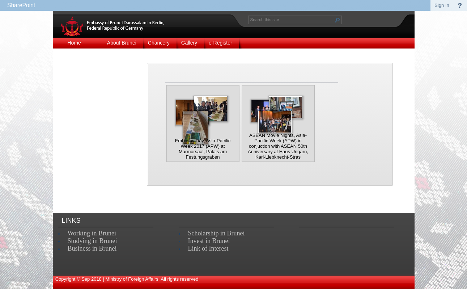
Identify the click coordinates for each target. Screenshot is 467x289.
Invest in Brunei (209, 240)
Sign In (441, 5)
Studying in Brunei (92, 240)
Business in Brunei (92, 248)
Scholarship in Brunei (216, 233)
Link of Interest (208, 248)
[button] (337, 20)
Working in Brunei (92, 233)
